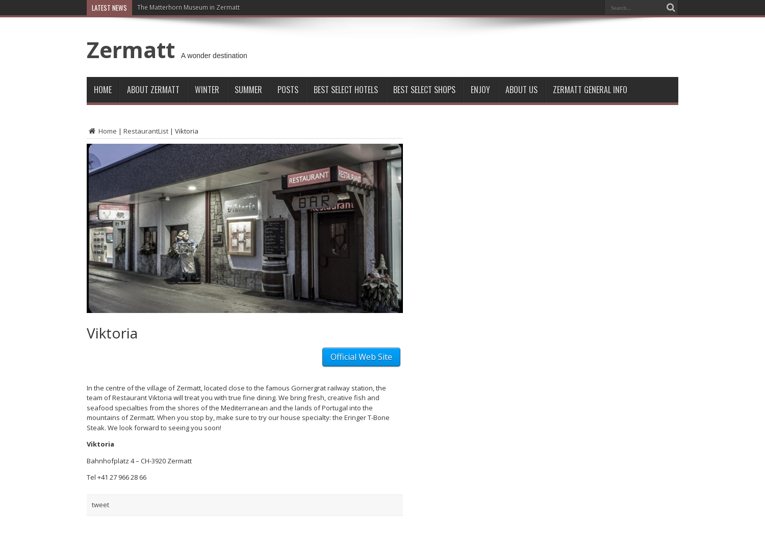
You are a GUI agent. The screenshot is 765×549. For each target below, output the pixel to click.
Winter (207, 90)
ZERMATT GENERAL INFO (590, 90)
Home (103, 90)
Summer (248, 90)
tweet (100, 504)
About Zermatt (153, 90)
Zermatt (131, 49)
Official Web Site (361, 356)
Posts (287, 90)
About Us (521, 90)
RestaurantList (145, 131)
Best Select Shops (424, 90)
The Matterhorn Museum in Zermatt (188, 7)
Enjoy (480, 90)
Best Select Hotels (346, 90)
